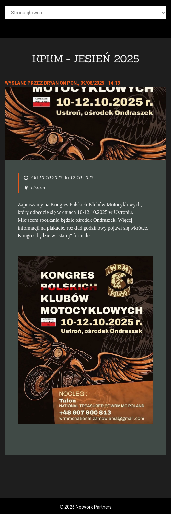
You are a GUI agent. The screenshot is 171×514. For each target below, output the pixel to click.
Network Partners (94, 506)
